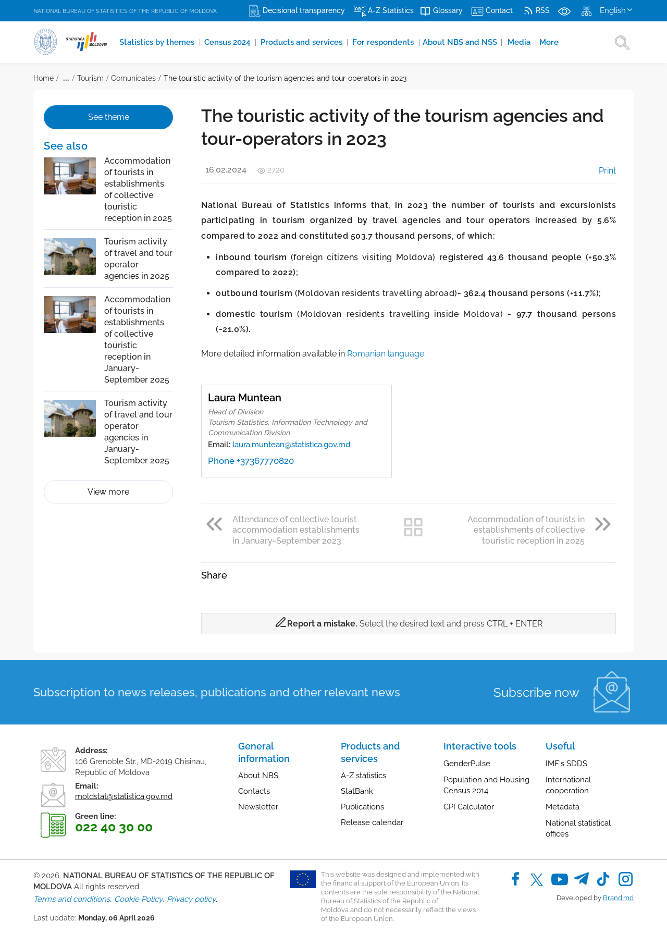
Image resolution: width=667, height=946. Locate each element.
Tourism (90, 78)
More (522, 42)
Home (43, 78)
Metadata (562, 807)
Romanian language (385, 354)
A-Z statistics (363, 775)
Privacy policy (191, 899)
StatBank (357, 791)
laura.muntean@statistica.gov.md (291, 444)
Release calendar (372, 822)
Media (495, 42)
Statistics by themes (155, 42)
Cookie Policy (138, 899)
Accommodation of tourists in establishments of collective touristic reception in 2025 (138, 189)
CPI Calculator (468, 807)
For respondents (368, 42)
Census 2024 (222, 42)
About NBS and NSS (441, 42)
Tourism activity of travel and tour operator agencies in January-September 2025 (138, 431)
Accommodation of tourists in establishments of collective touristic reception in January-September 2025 (137, 339)
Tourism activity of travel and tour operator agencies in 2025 (138, 259)
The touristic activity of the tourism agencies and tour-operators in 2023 (285, 78)
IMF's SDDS (566, 763)
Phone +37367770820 (251, 461)
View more (108, 492)
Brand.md (618, 898)
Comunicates (133, 78)
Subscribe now (536, 692)
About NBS (258, 775)
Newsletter (258, 807)
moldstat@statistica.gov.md (123, 796)
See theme (108, 117)
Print (600, 171)
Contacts (254, 791)
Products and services (292, 42)
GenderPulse (466, 763)
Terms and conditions (71, 899)
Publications (362, 807)
